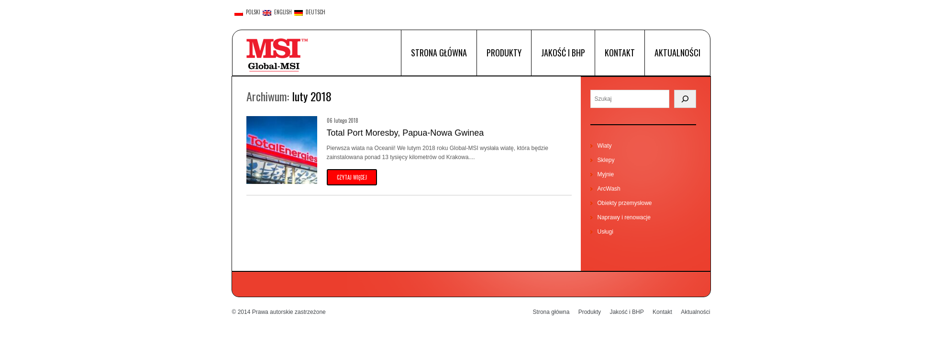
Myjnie (606, 174)
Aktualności (677, 52)
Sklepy (606, 160)
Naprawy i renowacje (624, 217)
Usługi (605, 231)
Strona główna (439, 52)
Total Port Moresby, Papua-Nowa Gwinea (405, 133)
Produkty (504, 52)
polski (247, 12)
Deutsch (309, 12)
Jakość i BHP (563, 52)
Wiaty (605, 145)
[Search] (685, 99)
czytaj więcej (352, 177)
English (277, 12)
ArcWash (609, 188)
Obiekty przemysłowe (625, 203)
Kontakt (620, 52)
